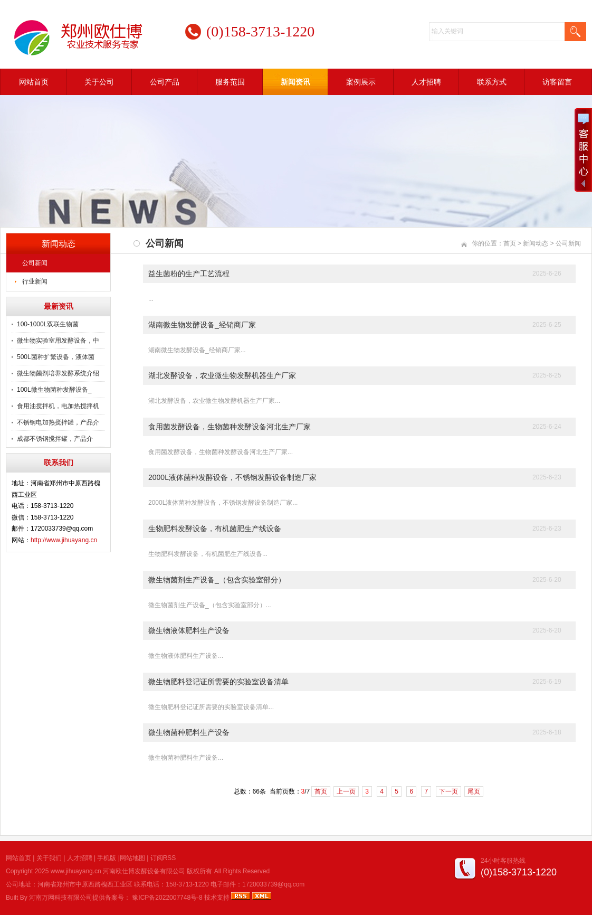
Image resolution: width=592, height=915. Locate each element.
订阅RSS (163, 858)
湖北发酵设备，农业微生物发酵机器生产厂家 (222, 375)
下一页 (448, 791)
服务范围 (230, 82)
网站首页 (34, 82)
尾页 (473, 791)
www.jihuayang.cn (76, 871)
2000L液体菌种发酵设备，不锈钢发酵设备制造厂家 (232, 477)
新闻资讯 (295, 82)
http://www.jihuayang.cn (64, 540)
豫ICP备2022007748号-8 (167, 897)
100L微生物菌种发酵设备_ (54, 389)
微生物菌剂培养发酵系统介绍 (58, 373)
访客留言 (557, 82)
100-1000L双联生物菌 (48, 324)
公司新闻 (34, 263)
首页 (509, 243)
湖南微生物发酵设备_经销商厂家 (202, 324)
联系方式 (492, 82)
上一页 (346, 791)
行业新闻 (34, 281)
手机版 (106, 858)
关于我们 (49, 858)
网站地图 (132, 858)
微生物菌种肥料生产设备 (189, 732)
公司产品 (164, 82)
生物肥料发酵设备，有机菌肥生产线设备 (214, 528)
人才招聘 (426, 82)
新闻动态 (535, 243)
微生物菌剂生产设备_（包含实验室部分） (216, 580)
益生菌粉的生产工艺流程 (189, 273)
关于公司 (99, 82)
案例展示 (361, 82)
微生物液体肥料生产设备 (189, 630)
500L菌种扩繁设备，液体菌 (55, 357)
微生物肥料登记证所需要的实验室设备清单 (218, 681)
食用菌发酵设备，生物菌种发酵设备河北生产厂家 (229, 426)
